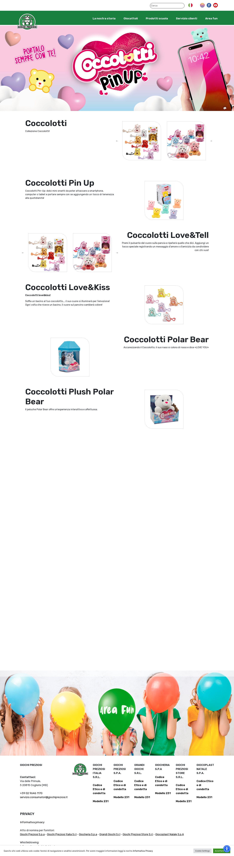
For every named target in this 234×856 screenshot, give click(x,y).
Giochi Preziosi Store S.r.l (138, 834)
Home (83, 18)
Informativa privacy (32, 822)
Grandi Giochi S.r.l (109, 834)
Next (211, 140)
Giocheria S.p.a (88, 834)
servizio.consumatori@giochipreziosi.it (44, 797)
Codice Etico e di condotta (99, 789)
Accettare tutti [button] (221, 851)
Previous (117, 140)
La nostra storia (104, 18)
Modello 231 (100, 801)
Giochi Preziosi (27, 22)
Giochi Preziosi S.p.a (32, 834)
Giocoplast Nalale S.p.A (169, 834)
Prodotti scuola (157, 18)
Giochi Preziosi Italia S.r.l (62, 834)
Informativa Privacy (143, 851)
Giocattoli (131, 18)
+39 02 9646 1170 (31, 793)
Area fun (211, 18)
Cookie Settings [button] (202, 851)
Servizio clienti (186, 18)
